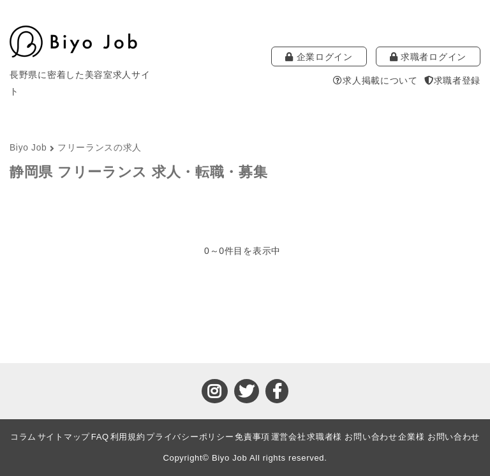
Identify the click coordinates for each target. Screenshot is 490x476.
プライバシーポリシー (190, 437)
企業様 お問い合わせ (439, 437)
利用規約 (127, 437)
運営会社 (288, 437)
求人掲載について (375, 80)
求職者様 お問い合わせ (352, 437)
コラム (23, 437)
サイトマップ (64, 437)
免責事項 (252, 437)
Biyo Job (28, 147)
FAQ (100, 437)
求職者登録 (452, 80)
